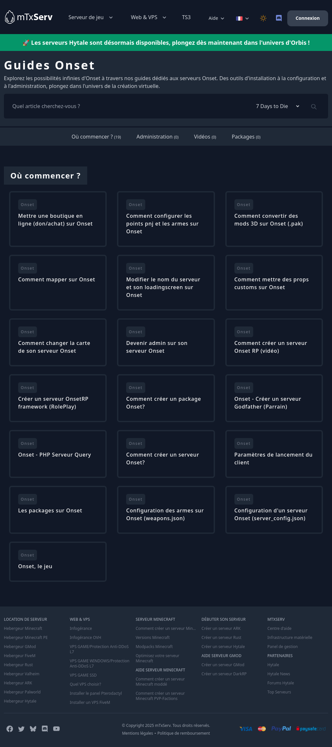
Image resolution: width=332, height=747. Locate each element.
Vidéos (205, 136)
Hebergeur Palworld (22, 692)
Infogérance (81, 628)
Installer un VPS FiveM (90, 702)
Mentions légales (137, 733)
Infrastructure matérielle (289, 637)
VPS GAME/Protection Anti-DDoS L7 (99, 649)
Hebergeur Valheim (22, 674)
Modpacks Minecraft (154, 646)
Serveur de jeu (91, 17)
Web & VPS (149, 17)
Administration (157, 136)
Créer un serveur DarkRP (224, 674)
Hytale (273, 664)
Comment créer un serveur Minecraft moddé (160, 682)
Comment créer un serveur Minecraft (166, 628)
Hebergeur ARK (18, 683)
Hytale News (278, 674)
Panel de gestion (282, 646)
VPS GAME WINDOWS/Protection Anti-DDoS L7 (99, 663)
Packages (246, 136)
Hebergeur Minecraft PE (26, 637)
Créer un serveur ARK (221, 628)
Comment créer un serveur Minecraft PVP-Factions (160, 696)
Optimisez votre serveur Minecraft (157, 658)
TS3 (186, 17)
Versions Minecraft (153, 637)
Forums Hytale (280, 683)
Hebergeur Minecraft (23, 628)
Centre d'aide (279, 628)
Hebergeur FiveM (19, 655)
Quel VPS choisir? (85, 684)
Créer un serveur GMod (223, 664)
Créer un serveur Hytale (223, 646)
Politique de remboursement (184, 733)
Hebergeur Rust (18, 664)
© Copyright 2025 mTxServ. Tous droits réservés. (166, 725)
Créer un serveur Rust (222, 637)
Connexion (308, 18)
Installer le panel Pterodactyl (96, 693)
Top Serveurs (279, 692)
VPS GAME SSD (83, 675)
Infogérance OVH (85, 637)
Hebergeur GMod (20, 646)
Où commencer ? (96, 136)
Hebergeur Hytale (20, 701)
